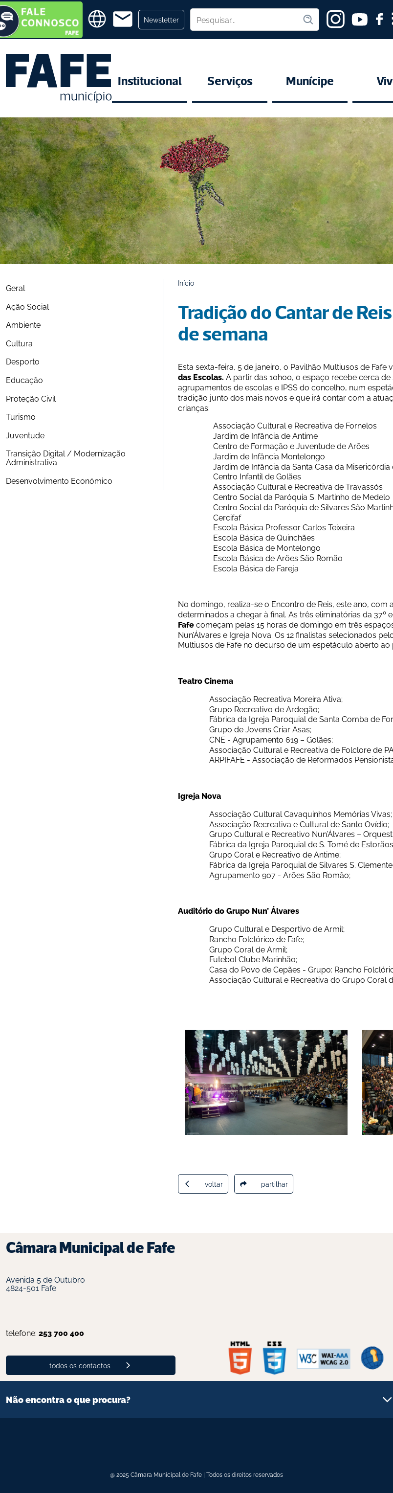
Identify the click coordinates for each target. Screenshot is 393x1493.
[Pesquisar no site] (246, 19)
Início (186, 282)
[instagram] (335, 19)
